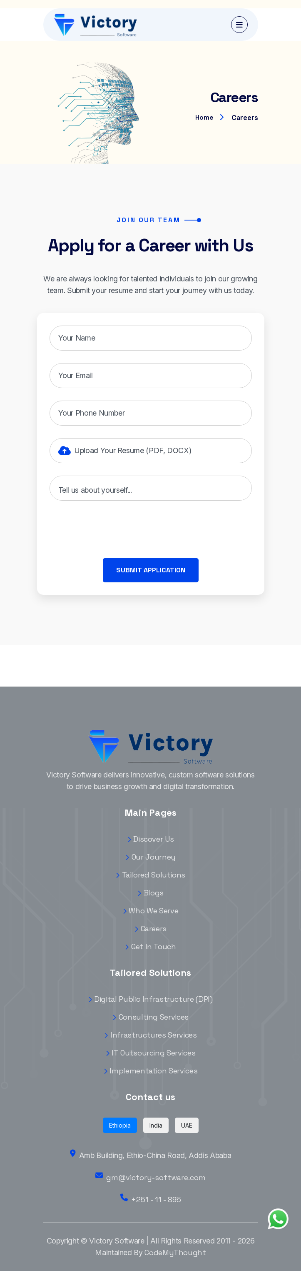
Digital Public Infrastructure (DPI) (150, 999)
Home (204, 117)
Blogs (150, 892)
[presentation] (113, 529)
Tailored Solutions (150, 875)
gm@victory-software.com (156, 1177)
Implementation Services (150, 1070)
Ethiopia (120, 1125)
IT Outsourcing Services (150, 1053)
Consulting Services (150, 1017)
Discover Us (150, 839)
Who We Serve (150, 910)
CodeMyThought (175, 1252)
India (155, 1125)
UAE (186, 1125)
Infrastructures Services (150, 1035)
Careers (150, 928)
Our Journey (150, 857)
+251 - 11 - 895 (156, 1199)
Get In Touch (150, 946)
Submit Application (150, 570)
